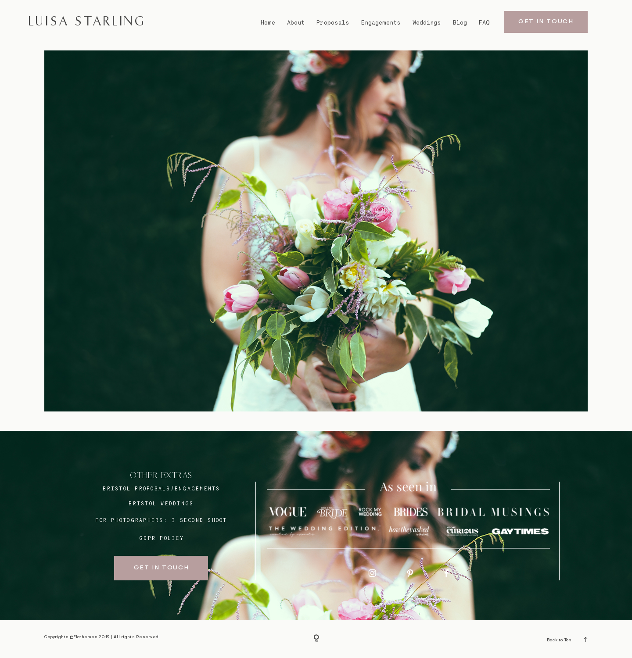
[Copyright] (316, 639)
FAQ (484, 22)
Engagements (381, 22)
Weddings (427, 22)
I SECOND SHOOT (199, 520)
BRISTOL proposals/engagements (161, 489)
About (296, 22)
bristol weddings (161, 504)
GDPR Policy (161, 538)
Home (268, 22)
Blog (460, 22)
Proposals (332, 22)
